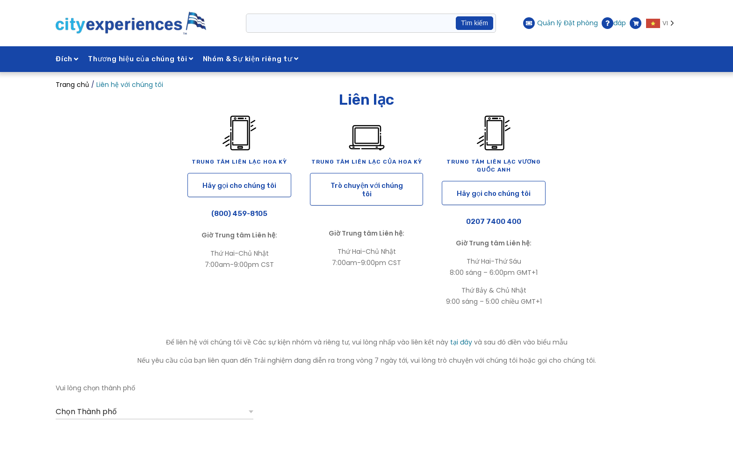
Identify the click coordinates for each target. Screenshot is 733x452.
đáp (614, 23)
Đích (67, 59)
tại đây (461, 342)
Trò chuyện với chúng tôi (367, 189)
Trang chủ (72, 84)
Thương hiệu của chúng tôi (141, 59)
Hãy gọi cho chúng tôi (239, 185)
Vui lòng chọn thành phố (95, 388)
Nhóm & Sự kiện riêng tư (251, 59)
